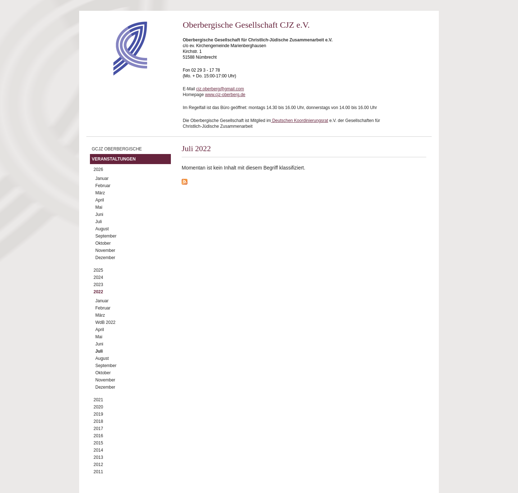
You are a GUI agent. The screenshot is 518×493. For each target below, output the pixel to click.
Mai (98, 207)
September (106, 236)
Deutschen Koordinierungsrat (299, 120)
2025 (98, 270)
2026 (98, 169)
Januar (102, 178)
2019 (98, 414)
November (105, 250)
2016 (98, 435)
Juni (99, 214)
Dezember (105, 257)
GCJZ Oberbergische (117, 148)
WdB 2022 (105, 322)
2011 (98, 471)
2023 (98, 284)
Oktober (103, 243)
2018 (98, 421)
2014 (98, 450)
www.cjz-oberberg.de (225, 94)
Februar (102, 185)
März (100, 192)
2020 (98, 407)
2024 (98, 277)
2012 (98, 464)
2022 (98, 291)
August (102, 228)
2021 (98, 399)
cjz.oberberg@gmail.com (220, 88)
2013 (98, 457)
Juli (98, 221)
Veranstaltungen (114, 159)
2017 (98, 428)
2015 (98, 442)
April (99, 200)
